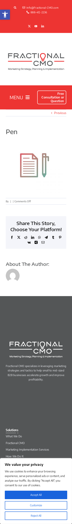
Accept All (36, 494)
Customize (36, 505)
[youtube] (36, 26)
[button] (5, 15)
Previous (60, 113)
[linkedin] (42, 26)
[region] (36, 491)
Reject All (36, 515)
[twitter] (29, 26)
